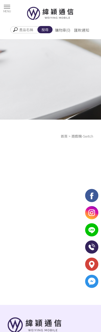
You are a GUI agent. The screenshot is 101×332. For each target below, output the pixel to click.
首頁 (64, 136)
